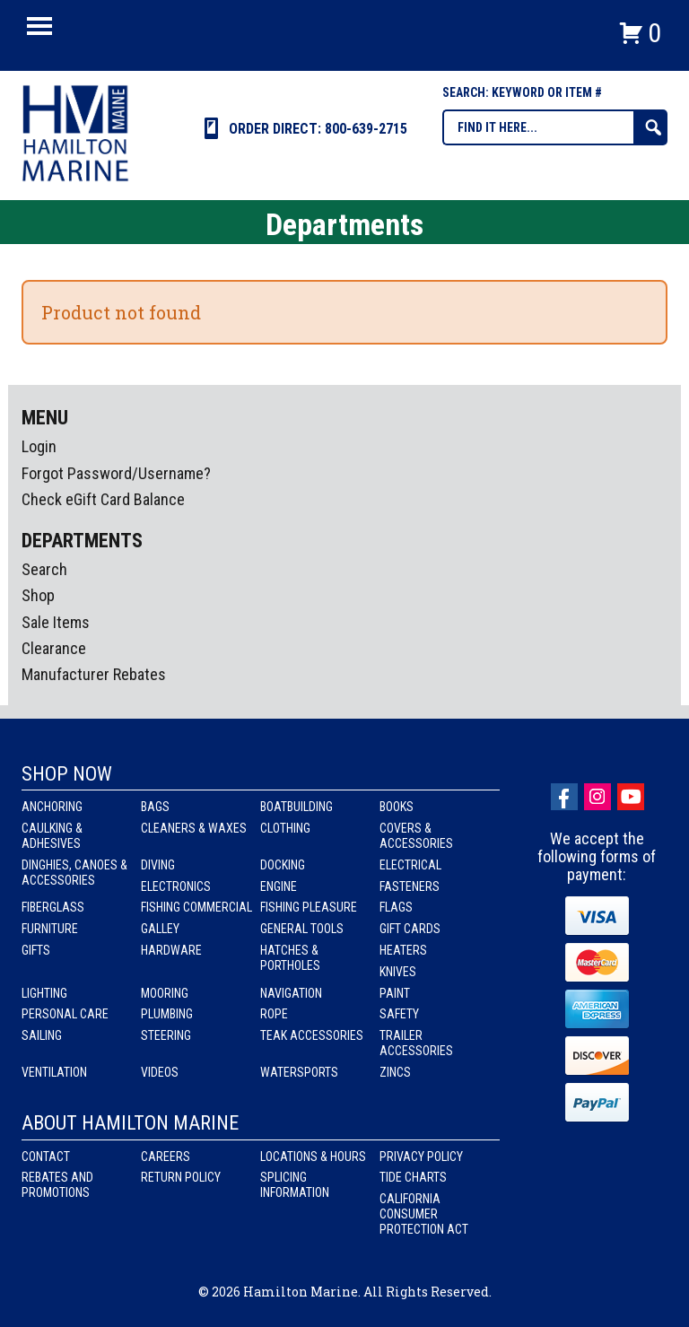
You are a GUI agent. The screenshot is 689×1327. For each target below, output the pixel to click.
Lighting (44, 993)
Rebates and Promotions (57, 1185)
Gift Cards (409, 928)
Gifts (36, 950)
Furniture (50, 928)
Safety (399, 1014)
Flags (396, 907)
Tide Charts (413, 1177)
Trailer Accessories (416, 1043)
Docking (282, 865)
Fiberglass (53, 907)
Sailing (42, 1035)
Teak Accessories (311, 1035)
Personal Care (65, 1014)
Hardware (171, 950)
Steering (166, 1035)
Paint (394, 993)
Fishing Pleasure (308, 907)
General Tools (302, 928)
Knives (397, 972)
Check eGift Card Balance (103, 499)
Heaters (403, 950)
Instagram (597, 796)
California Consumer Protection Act (423, 1214)
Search (44, 569)
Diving (158, 865)
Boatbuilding (296, 806)
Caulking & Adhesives (52, 836)
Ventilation (54, 1072)
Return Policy (181, 1177)
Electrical (410, 865)
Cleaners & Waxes (194, 828)
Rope (274, 1014)
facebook (564, 796)
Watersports (299, 1072)
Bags (155, 806)
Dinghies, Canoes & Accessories (74, 872)
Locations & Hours (313, 1156)
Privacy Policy (421, 1156)
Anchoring (52, 806)
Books (396, 806)
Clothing (285, 828)
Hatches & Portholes (290, 958)
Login (39, 446)
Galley (160, 928)
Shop (38, 595)
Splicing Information (294, 1185)
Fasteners (409, 886)
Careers (165, 1156)
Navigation (291, 993)
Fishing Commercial (196, 907)
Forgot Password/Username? (116, 473)
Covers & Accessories (416, 836)
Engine (278, 886)
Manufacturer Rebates (94, 674)
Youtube (630, 796)
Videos (160, 1072)
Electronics (176, 886)
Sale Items (56, 622)
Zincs (395, 1072)
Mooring (164, 993)
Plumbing (167, 1014)
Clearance (54, 648)
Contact (46, 1156)
